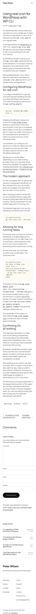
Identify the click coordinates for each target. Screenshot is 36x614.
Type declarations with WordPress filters (12, 551)
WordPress (17, 401)
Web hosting (7, 401)
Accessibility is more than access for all (11, 413)
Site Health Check (20, 121)
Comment (6, 443)
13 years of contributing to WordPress (13, 543)
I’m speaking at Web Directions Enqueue (10, 528)
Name (5, 466)
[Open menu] (32, 3)
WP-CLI (25, 401)
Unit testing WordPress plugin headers (12, 535)
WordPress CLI (26, 44)
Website (5, 482)
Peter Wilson (8, 3)
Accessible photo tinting (26, 413)
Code (19, 26)
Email (5, 474)
